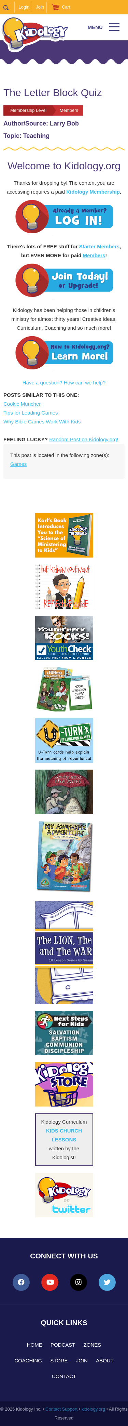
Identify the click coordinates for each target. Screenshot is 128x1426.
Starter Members (99, 246)
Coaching (28, 1360)
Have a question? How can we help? (64, 382)
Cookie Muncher (22, 404)
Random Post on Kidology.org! (83, 439)
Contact (64, 1376)
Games (18, 464)
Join (40, 7)
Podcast (63, 1345)
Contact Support (61, 1409)
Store (59, 1360)
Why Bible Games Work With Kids (42, 421)
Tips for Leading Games (30, 413)
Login (23, 7)
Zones (92, 1345)
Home (34, 1345)
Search (9, 7)
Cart (66, 7)
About (105, 1360)
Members (94, 255)
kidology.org (93, 1409)
